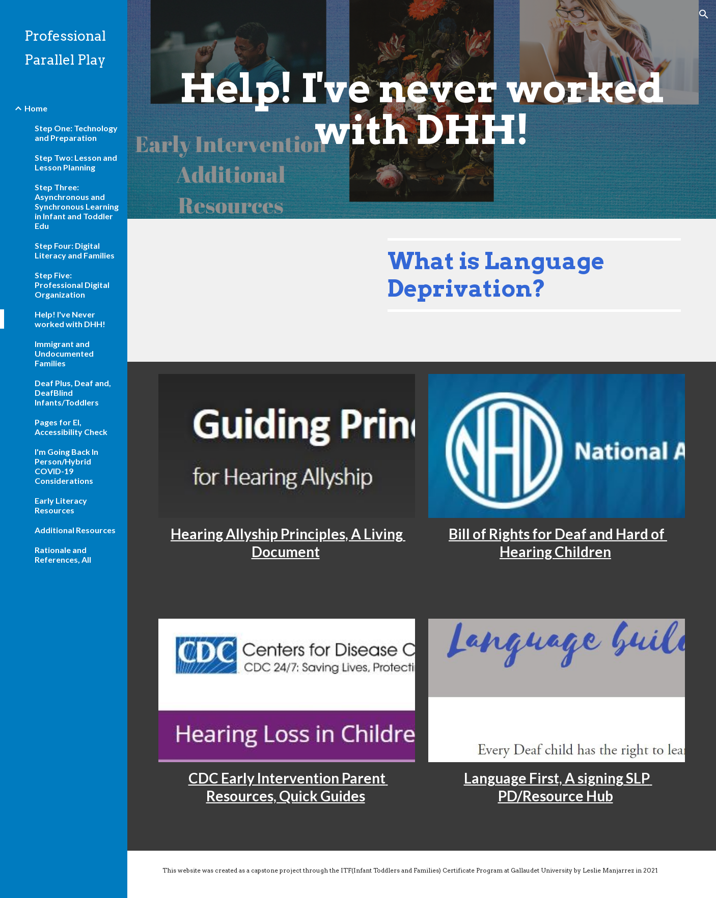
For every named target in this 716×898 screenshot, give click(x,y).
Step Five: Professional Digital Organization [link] (72, 284)
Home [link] (35, 108)
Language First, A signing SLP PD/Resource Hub (558, 786)
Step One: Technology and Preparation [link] (76, 132)
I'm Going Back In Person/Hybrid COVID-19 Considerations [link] (66, 466)
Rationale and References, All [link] (63, 554)
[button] (704, 14)
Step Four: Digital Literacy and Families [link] (75, 250)
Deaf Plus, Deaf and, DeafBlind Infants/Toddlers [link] (73, 392)
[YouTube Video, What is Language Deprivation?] (264, 290)
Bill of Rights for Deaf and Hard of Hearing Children (558, 542)
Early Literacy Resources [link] (61, 505)
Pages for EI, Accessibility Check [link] (71, 427)
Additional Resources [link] (75, 530)
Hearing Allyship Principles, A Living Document (288, 542)
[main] (421, 109)
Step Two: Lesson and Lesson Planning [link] (76, 162)
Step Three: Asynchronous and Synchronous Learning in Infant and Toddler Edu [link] (77, 206)
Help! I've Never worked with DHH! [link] (70, 319)
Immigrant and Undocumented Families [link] (64, 353)
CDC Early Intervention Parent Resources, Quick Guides (288, 786)
